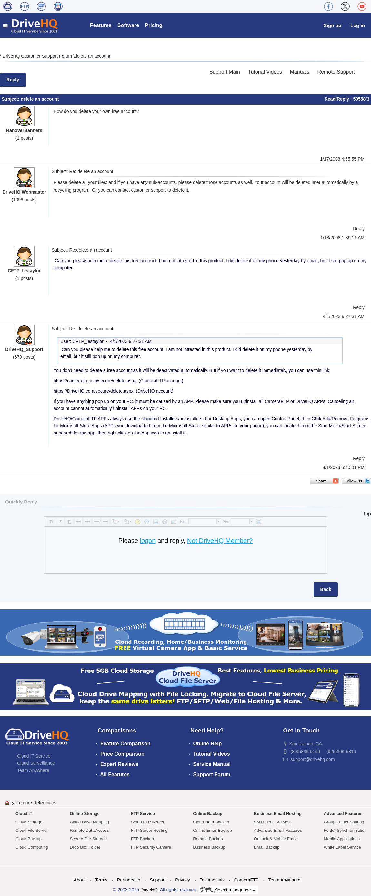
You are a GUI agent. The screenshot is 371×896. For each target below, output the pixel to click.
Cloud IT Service (33, 756)
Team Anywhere (33, 770)
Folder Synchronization (345, 830)
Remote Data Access (89, 830)
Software (128, 25)
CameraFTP (246, 879)
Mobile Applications (342, 838)
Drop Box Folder (85, 847)
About (80, 879)
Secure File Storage (88, 838)
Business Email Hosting (278, 813)
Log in (357, 25)
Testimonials (212, 879)
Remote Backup (208, 838)
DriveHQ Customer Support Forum (38, 56)
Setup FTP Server (148, 822)
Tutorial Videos (265, 72)
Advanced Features (343, 813)
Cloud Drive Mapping (89, 822)
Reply (12, 79)
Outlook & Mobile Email (275, 838)
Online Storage (84, 813)
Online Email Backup (212, 830)
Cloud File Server (31, 830)
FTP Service (143, 813)
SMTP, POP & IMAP (273, 822)
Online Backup (207, 813)
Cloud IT (23, 813)
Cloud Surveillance (36, 763)
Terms (101, 879)
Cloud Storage (28, 822)
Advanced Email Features (278, 830)
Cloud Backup (28, 838)
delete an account (92, 56)
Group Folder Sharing (344, 822)
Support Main (224, 72)
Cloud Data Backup (211, 822)
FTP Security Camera (151, 847)
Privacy (182, 879)
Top (367, 513)
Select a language (228, 890)
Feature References (36, 802)
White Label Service (342, 847)
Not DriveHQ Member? (220, 540)
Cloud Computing (31, 847)
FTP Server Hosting (149, 830)
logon (147, 540)
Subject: (11, 99)
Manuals (299, 72)
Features (101, 25)
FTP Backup (142, 838)
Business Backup (209, 847)
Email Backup (266, 847)
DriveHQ (149, 889)
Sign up (332, 25)
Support (157, 879)
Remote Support (336, 72)
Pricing (153, 25)
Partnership (128, 879)
